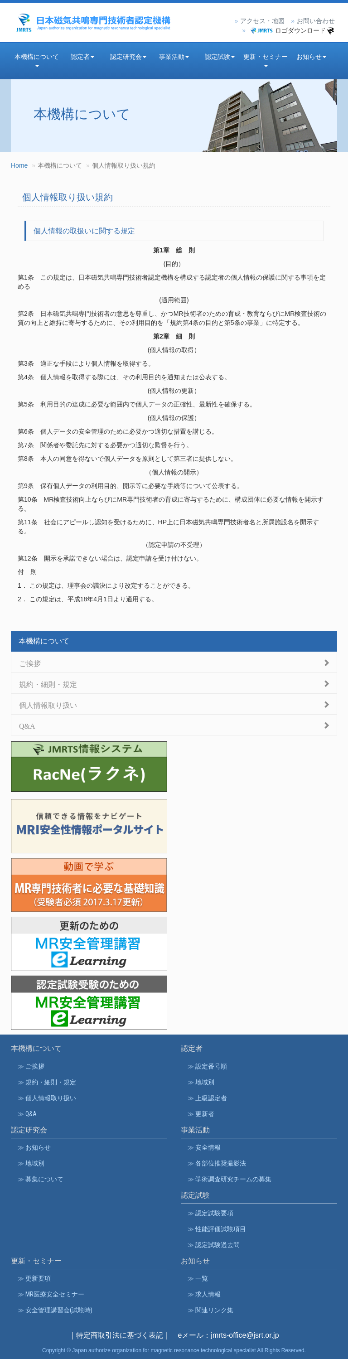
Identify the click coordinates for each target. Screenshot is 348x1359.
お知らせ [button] (311, 56)
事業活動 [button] (174, 56)
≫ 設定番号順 (207, 1066)
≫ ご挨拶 (31, 1066)
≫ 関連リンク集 (210, 1310)
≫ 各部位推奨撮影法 (217, 1163)
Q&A (27, 725)
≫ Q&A (27, 1113)
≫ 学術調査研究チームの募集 (229, 1179)
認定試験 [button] (220, 56)
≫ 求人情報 (204, 1294)
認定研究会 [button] (128, 56)
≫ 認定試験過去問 (214, 1244)
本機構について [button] (36, 60)
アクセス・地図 (262, 20)
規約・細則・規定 (48, 683)
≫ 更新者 (201, 1113)
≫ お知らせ (34, 1147)
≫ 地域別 (201, 1082)
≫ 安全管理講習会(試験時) (55, 1310)
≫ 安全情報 (204, 1147)
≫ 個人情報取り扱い (47, 1098)
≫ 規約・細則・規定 (47, 1082)
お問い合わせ (316, 20)
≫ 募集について (40, 1179)
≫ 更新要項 (34, 1278)
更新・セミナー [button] (265, 60)
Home (19, 165)
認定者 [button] (82, 56)
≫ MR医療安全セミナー (51, 1294)
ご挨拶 (30, 662)
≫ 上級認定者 (207, 1098)
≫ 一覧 (198, 1278)
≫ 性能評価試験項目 (217, 1229)
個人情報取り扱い (48, 704)
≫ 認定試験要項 (210, 1213)
